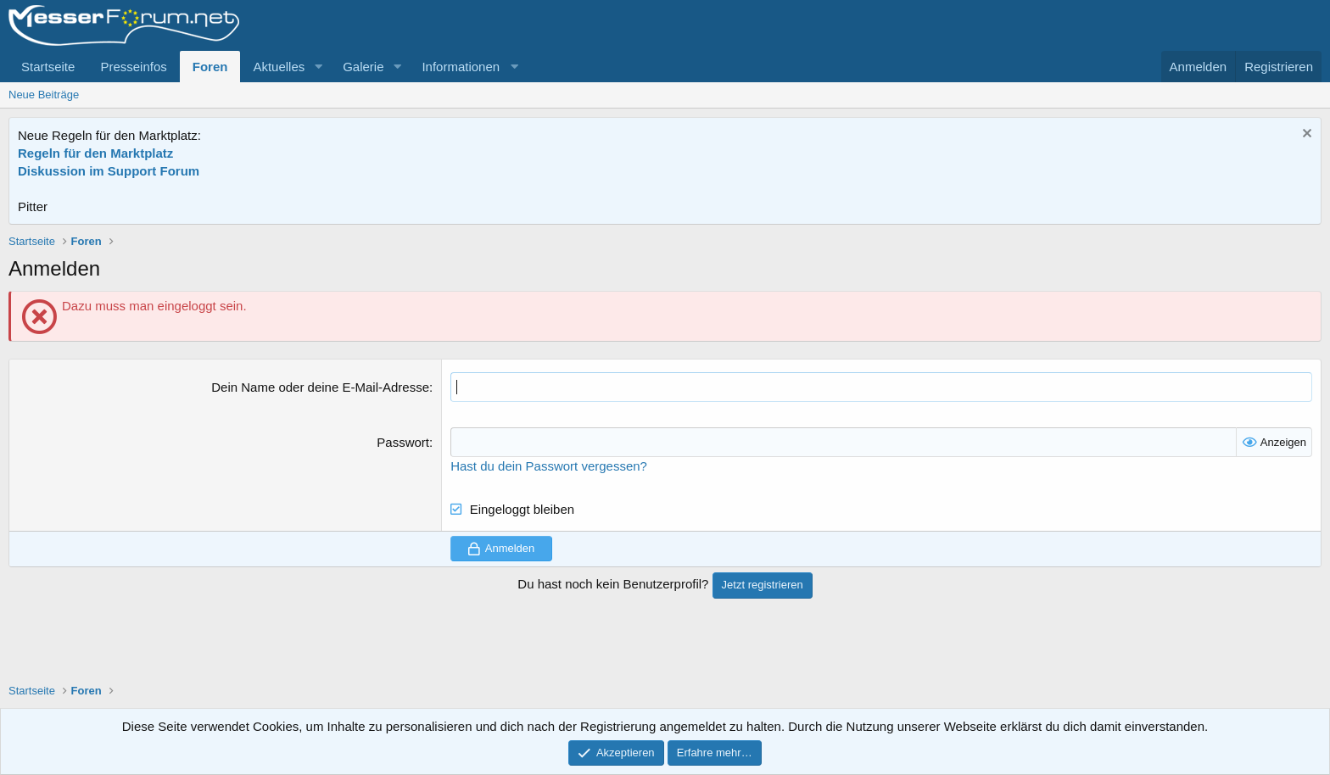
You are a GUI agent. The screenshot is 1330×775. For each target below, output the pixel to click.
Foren (210, 66)
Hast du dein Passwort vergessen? (548, 466)
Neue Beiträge (43, 94)
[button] (318, 66)
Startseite (48, 66)
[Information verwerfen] (1305, 135)
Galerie (363, 66)
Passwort (403, 442)
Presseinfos (133, 66)
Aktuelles (279, 66)
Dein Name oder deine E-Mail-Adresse (320, 387)
